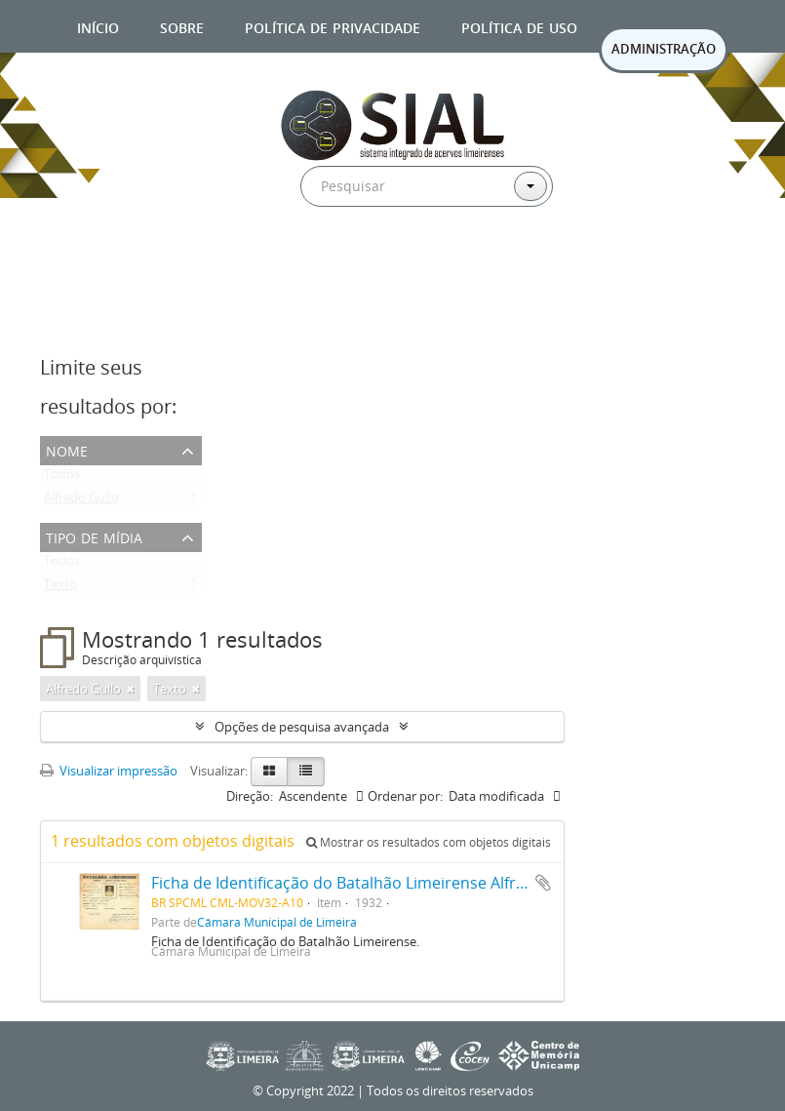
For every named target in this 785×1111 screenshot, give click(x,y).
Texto (60, 588)
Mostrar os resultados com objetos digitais (428, 842)
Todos (62, 478)
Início (98, 26)
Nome (67, 449)
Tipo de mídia (94, 536)
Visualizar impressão (108, 770)
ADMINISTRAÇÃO (663, 49)
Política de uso (519, 26)
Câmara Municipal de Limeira (277, 922)
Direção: (249, 796)
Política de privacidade (332, 26)
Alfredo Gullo (81, 501)
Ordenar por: (405, 796)
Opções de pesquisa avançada (302, 726)
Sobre (182, 26)
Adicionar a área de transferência (543, 883)
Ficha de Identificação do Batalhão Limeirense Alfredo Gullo (369, 882)
